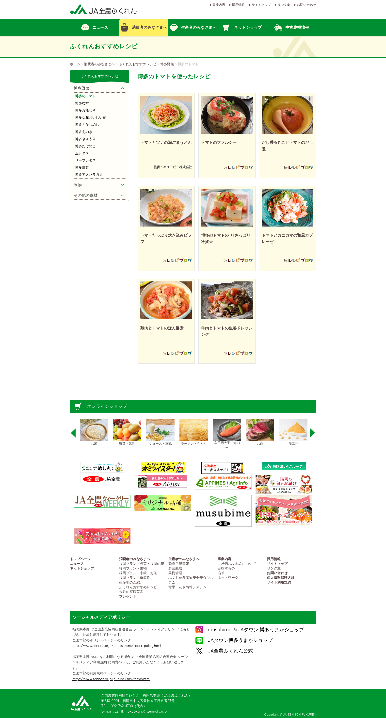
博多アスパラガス (89, 174)
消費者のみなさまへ (99, 64)
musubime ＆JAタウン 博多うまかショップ (256, 629)
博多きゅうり (85, 139)
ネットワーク (228, 577)
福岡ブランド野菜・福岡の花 (141, 563)
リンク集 (283, 5)
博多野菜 (167, 64)
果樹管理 (175, 573)
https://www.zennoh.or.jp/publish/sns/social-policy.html (116, 645)
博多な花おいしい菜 (90, 117)
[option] (94, 432)
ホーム (75, 64)
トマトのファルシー (219, 142)
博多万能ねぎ (85, 110)
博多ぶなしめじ (87, 124)
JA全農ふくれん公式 (230, 651)
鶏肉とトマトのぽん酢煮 (162, 328)
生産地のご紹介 (131, 582)
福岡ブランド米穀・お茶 (138, 573)
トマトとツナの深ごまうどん (166, 142)
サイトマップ (261, 5)
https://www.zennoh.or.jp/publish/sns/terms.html (111, 679)
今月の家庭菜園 (131, 591)
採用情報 (238, 5)
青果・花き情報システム (187, 587)
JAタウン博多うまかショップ (240, 640)
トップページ (80, 559)
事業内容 (218, 5)
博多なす (82, 103)
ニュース (77, 563)
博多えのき (83, 132)
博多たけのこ (85, 146)
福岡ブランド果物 (133, 568)
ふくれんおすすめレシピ (138, 64)
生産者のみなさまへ (183, 559)
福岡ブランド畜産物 (134, 577)
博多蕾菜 (82, 167)
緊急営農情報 (178, 563)
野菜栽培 (175, 568)
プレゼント (127, 596)
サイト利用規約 (279, 582)
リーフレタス (85, 160)
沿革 (221, 573)
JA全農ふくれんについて (237, 563)
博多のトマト (85, 96)
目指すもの (226, 568)
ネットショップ (82, 568)
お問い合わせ (306, 5)
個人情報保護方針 (280, 577)
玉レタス (82, 153)
